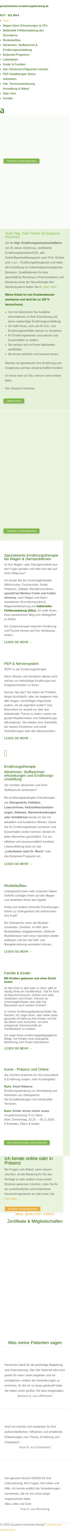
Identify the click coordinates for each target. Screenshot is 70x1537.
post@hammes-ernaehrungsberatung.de (24, 6)
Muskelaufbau (12, 40)
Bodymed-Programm (16, 54)
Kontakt (8, 98)
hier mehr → (12, 1198)
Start (6, 20)
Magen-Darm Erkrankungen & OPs (25, 25)
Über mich (9, 93)
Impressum (7, 1530)
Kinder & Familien (14, 64)
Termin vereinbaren (21, 161)
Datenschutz (53, 1525)
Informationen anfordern (27, 1142)
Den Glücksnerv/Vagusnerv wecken (25, 69)
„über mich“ (49, 286)
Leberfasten (10, 59)
